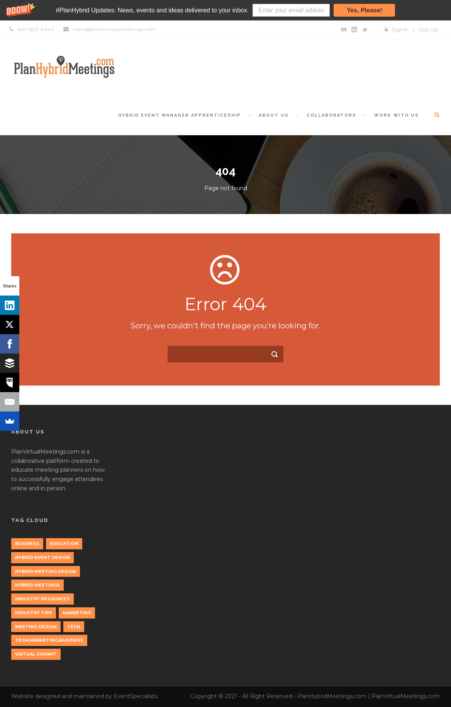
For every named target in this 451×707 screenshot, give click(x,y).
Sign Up (428, 29)
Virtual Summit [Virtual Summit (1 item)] (36, 654)
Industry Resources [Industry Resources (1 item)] (42, 599)
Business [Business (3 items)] (27, 543)
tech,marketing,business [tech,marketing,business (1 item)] (49, 640)
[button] (225, 10)
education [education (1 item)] (64, 543)
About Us (274, 115)
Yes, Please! (365, 10)
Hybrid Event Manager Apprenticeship (179, 115)
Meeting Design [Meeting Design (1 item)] (36, 626)
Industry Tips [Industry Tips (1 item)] (33, 612)
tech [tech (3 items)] (73, 626)
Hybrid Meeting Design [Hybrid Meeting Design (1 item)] (45, 571)
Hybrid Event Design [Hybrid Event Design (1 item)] (42, 557)
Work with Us (396, 115)
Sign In (400, 29)
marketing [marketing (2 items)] (77, 612)
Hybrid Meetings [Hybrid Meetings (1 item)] (37, 585)
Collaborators (331, 115)
